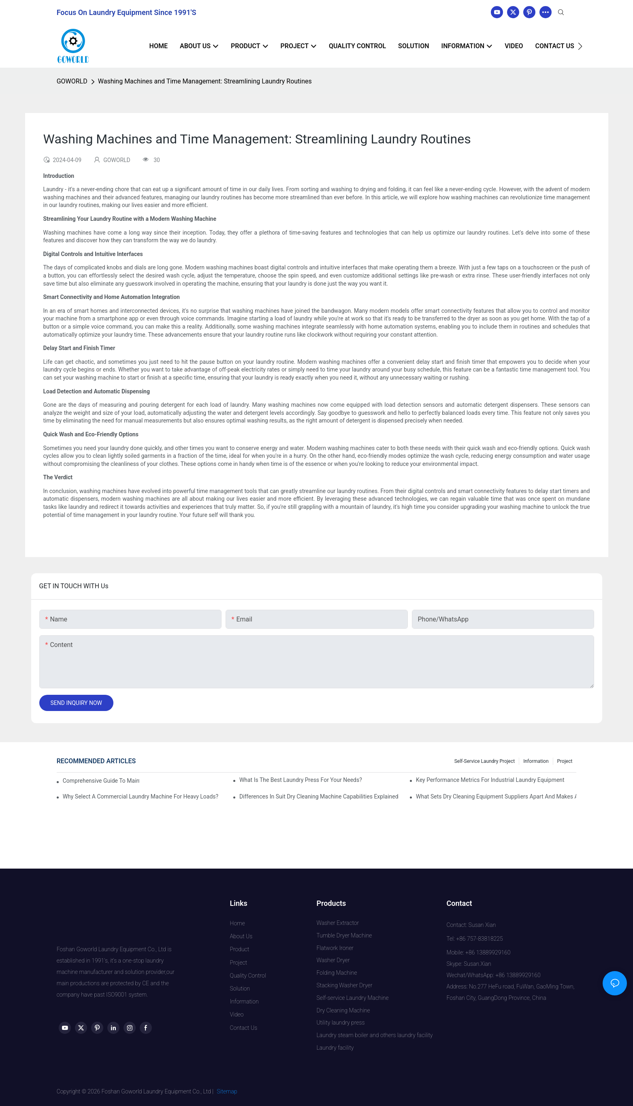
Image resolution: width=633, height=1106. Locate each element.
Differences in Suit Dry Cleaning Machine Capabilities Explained (319, 796)
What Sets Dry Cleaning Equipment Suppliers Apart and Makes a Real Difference (496, 796)
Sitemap (227, 1091)
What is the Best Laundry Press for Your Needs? (300, 780)
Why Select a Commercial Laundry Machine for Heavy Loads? (141, 796)
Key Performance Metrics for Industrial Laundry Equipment (490, 780)
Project (565, 761)
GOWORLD (72, 81)
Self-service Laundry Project (484, 761)
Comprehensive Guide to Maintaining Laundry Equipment (101, 780)
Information (535, 761)
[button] (580, 46)
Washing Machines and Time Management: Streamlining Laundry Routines (205, 81)
